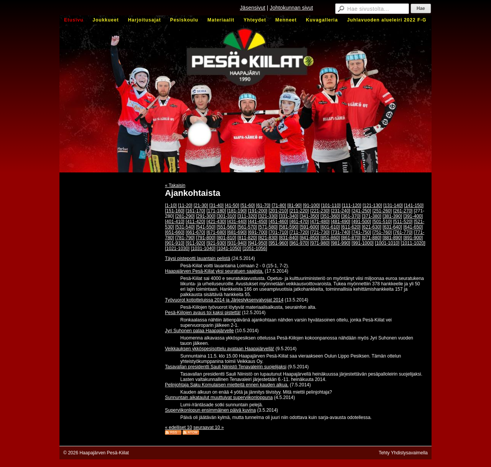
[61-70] (263, 205)
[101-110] (331, 205)
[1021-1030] (177, 248)
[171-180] (216, 211)
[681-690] (237, 232)
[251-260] (382, 211)
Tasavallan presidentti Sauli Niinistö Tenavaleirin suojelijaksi (226, 366)
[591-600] (309, 227)
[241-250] (361, 211)
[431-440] (237, 221)
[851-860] (330, 237)
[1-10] (171, 205)
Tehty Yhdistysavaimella (403, 452)
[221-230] (320, 211)
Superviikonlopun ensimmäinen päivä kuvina (210, 410)
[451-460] (278, 221)
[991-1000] (363, 243)
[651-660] (175, 232)
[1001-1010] (387, 243)
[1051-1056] (254, 248)
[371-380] (371, 216)
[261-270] (403, 211)
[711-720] (299, 232)
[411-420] (195, 221)
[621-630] (371, 227)
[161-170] (195, 211)
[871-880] (371, 237)
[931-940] (237, 243)
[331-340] (288, 216)
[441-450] (257, 221)
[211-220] (299, 211)
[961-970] (299, 243)
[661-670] (195, 232)
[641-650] (413, 227)
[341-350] (309, 216)
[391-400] (413, 216)
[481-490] (341, 221)
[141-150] (413, 205)
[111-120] (351, 205)
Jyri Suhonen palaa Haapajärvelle (199, 330)
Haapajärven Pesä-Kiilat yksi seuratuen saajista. (214, 271)
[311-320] (247, 216)
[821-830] (268, 237)
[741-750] (361, 232)
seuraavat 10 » (208, 427)
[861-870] (351, 237)
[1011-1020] (413, 243)
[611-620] (351, 227)
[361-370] (351, 216)
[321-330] (268, 216)
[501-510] (382, 221)
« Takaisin (175, 185)
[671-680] (216, 232)
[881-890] (392, 237)
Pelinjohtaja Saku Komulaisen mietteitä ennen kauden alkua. (226, 385)
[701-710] (278, 232)
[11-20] (185, 205)
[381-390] (392, 216)
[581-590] (288, 227)
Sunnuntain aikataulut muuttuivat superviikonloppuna (219, 397)
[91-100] (311, 205)
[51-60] (248, 205)
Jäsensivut (252, 8)
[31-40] (216, 205)
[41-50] (232, 205)
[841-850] (309, 237)
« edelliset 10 (178, 427)
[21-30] (201, 205)
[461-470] (299, 221)
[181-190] (237, 211)
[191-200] (257, 211)
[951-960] (278, 243)
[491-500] (361, 221)
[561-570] (247, 227)
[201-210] (278, 211)
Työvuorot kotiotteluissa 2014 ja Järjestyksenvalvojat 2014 (224, 300)
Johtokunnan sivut (291, 8)
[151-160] (175, 211)
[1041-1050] (229, 248)
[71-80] (279, 205)
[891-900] (413, 237)
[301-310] (226, 216)
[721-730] (320, 232)
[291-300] (206, 216)
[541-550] (206, 227)
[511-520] (403, 221)
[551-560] (226, 227)
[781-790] (185, 237)
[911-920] (195, 243)
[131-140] (393, 205)
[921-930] (216, 243)
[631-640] (392, 227)
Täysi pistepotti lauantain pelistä (197, 258)
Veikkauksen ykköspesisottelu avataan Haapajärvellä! (219, 348)
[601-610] (330, 227)
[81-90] (294, 205)
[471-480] (320, 221)
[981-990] (341, 243)
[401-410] (175, 221)
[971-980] (320, 243)
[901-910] (175, 243)
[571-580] (268, 227)
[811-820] (247, 237)
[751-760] (382, 232)
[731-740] (341, 232)
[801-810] (226, 237)
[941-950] (257, 243)
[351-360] (330, 216)
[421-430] (216, 221)
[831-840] (288, 237)
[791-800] (206, 237)
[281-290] (185, 216)
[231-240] (341, 211)
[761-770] (403, 232)
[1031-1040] (203, 248)
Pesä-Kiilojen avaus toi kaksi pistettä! (203, 312)
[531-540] (185, 227)
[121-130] (372, 205)
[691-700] (257, 232)
